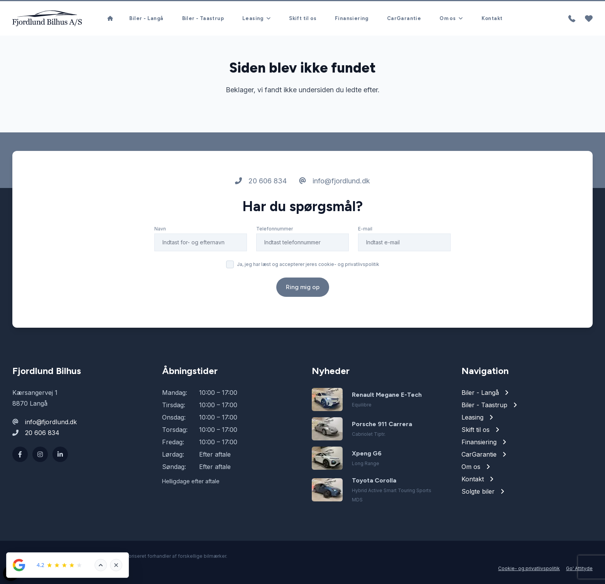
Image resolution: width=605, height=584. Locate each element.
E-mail (365, 229)
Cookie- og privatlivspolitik (529, 568)
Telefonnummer (274, 229)
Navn (160, 229)
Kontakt (492, 18)
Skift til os (302, 18)
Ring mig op (302, 287)
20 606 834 (261, 181)
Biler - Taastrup (203, 18)
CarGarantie (404, 18)
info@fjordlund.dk (334, 181)
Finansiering (351, 18)
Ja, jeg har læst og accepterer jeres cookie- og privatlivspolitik (308, 264)
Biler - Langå (146, 18)
